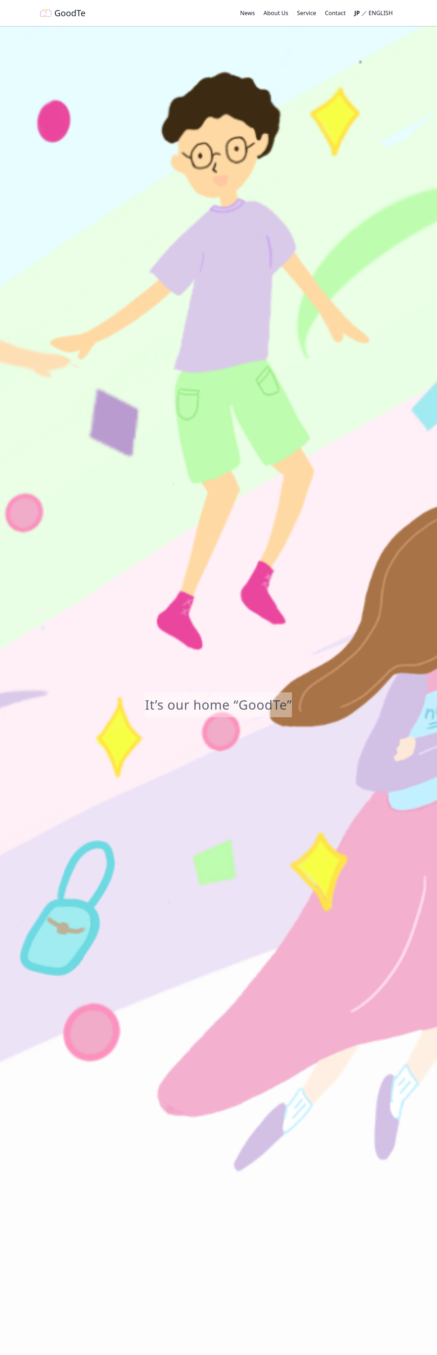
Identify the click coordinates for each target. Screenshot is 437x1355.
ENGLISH (381, 13)
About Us (275, 13)
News (247, 13)
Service (306, 13)
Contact (335, 13)
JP (357, 13)
